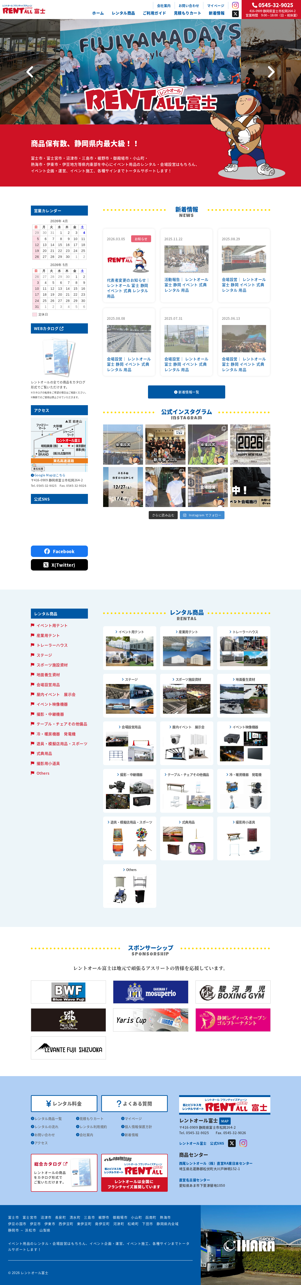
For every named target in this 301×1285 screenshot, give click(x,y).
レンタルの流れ (46, 1126)
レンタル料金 (64, 1104)
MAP (225, 1121)
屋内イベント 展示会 (56, 694)
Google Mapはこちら (50, 475)
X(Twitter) (59, 565)
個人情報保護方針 (138, 1126)
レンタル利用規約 (93, 1126)
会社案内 (164, 5)
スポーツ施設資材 (52, 665)
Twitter (235, 13)
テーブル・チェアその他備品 (62, 724)
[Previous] (30, 71)
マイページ (216, 5)
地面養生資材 (48, 674)
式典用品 (44, 753)
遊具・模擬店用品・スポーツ (62, 743)
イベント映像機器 (52, 704)
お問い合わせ (189, 5)
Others (43, 773)
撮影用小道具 (48, 763)
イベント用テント (52, 625)
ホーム (98, 13)
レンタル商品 (123, 13)
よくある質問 (134, 1104)
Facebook (59, 551)
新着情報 (217, 13)
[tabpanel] (150, 71)
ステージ (44, 655)
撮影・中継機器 (50, 714)
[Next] (271, 71)
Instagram (235, 5)
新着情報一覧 (186, 391)
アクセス (41, 1142)
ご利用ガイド (154, 13)
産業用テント (48, 635)
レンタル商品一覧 (48, 1118)
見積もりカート (187, 13)
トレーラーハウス (52, 645)
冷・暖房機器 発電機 (56, 734)
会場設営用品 (48, 684)
